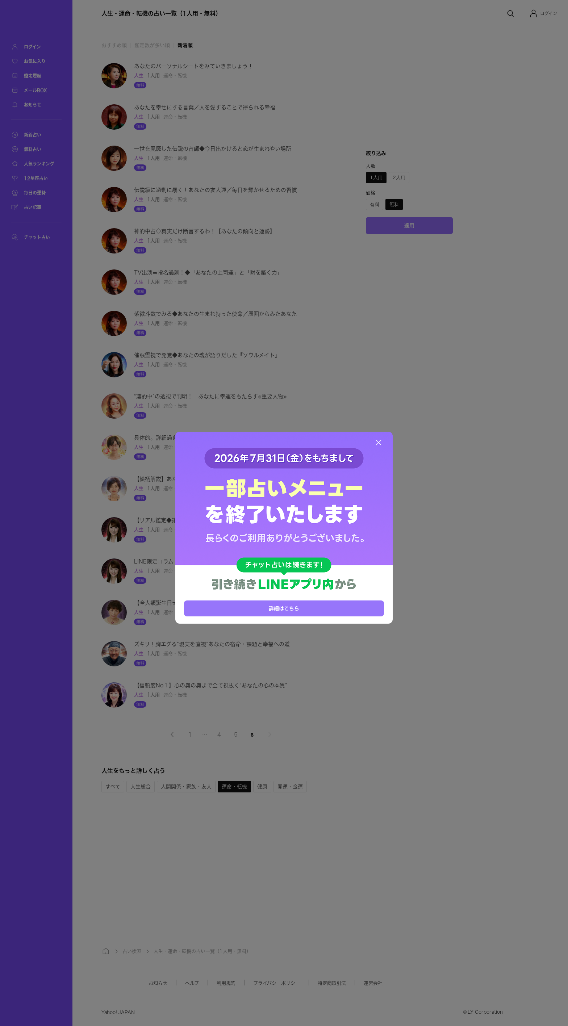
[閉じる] (378, 442)
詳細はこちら (284, 608)
